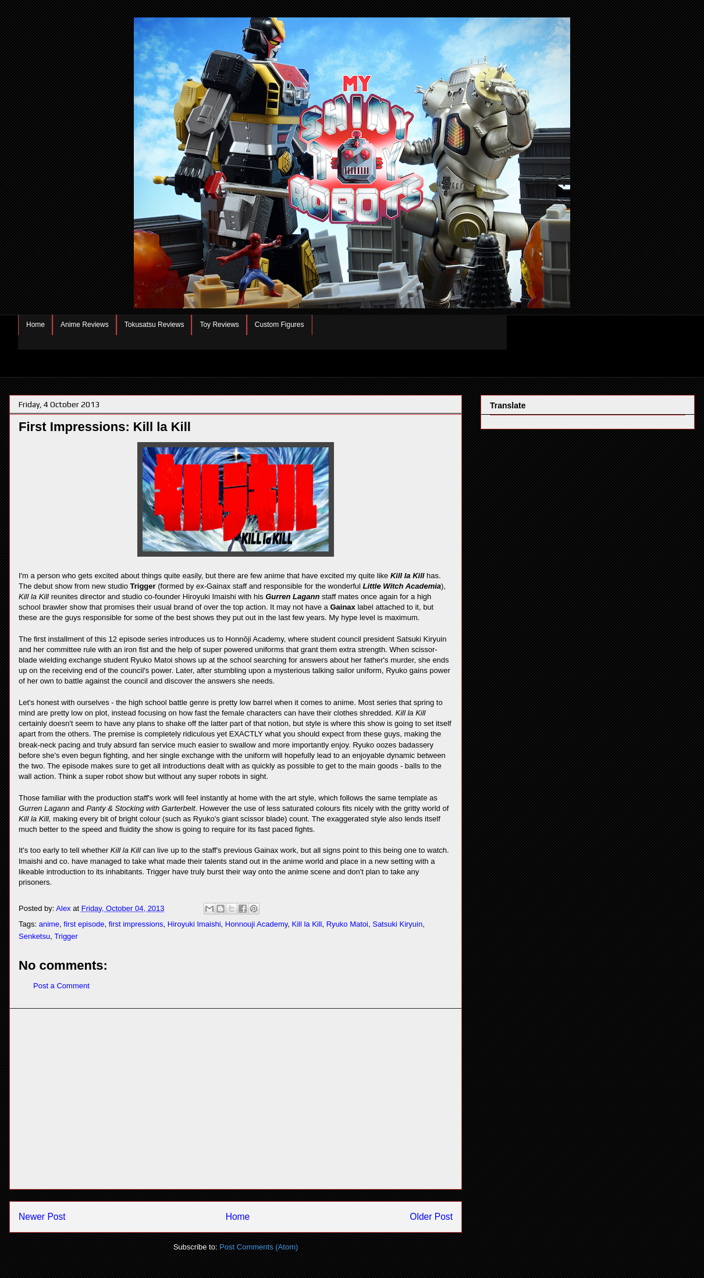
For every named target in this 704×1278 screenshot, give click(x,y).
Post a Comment (61, 985)
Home (35, 325)
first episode (83, 924)
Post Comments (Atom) (258, 1247)
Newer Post (42, 1217)
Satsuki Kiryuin (397, 924)
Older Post (431, 1217)
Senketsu (34, 936)
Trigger (66, 936)
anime (49, 924)
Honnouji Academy (256, 924)
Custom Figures (279, 325)
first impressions (136, 924)
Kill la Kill (306, 924)
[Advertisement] (236, 1098)
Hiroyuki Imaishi (194, 924)
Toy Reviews (219, 325)
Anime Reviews (85, 325)
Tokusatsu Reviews (154, 325)
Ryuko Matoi (347, 924)
